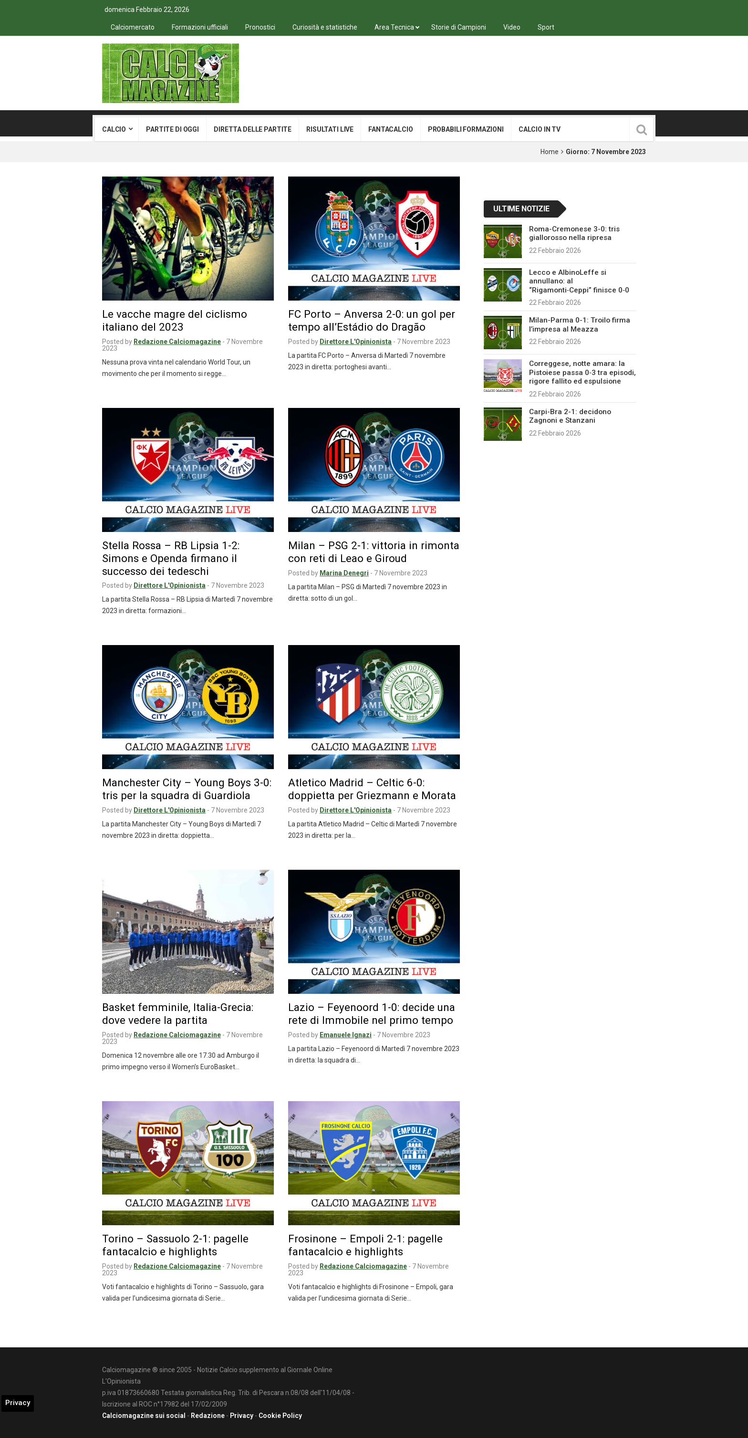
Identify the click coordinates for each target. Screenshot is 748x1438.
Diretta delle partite (252, 129)
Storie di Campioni (458, 27)
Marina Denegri (344, 573)
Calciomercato (133, 27)
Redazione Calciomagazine (177, 341)
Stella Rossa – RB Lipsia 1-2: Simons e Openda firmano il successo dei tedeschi (170, 558)
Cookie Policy (280, 1415)
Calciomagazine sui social (144, 1415)
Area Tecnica (394, 27)
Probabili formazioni (466, 129)
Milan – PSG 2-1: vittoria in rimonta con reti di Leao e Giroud (373, 551)
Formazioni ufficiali (200, 27)
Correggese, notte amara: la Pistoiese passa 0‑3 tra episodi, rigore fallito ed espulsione (582, 372)
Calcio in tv (540, 129)
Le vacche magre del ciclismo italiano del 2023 (174, 320)
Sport (546, 27)
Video (511, 27)
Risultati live (329, 129)
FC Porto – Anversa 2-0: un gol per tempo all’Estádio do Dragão (371, 320)
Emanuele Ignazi (346, 1035)
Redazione (208, 1415)
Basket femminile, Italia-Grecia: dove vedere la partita (177, 1013)
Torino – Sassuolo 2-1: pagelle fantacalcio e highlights (175, 1245)
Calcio (114, 129)
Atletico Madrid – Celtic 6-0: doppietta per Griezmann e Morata (372, 789)
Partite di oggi (172, 129)
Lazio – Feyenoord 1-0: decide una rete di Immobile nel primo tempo (371, 1013)
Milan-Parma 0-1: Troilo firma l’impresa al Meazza (579, 324)
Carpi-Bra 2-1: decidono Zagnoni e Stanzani (570, 416)
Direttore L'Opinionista (356, 341)
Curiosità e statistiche (324, 27)
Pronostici (260, 27)
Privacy (241, 1415)
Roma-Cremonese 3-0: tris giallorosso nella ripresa (574, 233)
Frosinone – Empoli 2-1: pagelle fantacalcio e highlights (365, 1245)
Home (549, 152)
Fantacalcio (390, 129)
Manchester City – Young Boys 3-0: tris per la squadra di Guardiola (186, 789)
